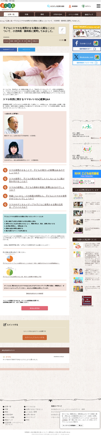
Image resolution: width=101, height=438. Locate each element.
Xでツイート (26, 49)
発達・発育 (13, 41)
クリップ (62, 30)
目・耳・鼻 (22, 41)
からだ (6, 41)
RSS (27, 420)
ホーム (2, 21)
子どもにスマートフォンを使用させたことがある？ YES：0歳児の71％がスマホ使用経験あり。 (31, 262)
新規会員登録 (34, 308)
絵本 (83, 409)
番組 (6, 412)
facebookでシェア (8, 49)
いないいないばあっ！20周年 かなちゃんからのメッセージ (92, 288)
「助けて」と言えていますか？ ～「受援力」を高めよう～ (92, 203)
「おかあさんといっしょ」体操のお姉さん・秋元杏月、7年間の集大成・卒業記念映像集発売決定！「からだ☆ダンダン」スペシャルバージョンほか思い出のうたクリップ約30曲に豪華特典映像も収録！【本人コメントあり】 (92, 258)
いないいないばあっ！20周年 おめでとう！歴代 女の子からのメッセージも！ (92, 245)
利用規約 (27, 432)
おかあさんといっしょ (58, 414)
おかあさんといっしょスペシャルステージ (65, 409)
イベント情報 (9, 417)
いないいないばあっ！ (58, 417)
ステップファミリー (90, 193)
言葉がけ (35, 41)
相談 (29, 41)
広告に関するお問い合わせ (62, 432)
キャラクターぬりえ (58, 412)
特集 (6, 409)
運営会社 (51, 432)
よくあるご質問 (31, 412)
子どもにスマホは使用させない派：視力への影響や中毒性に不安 (22, 275)
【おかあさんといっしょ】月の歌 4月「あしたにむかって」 (92, 279)
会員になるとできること (34, 409)
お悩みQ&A (9, 414)
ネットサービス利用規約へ (69, 425)
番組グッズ (9, 420)
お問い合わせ (30, 414)
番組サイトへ (95, 137)
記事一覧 (9, 21)
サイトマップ (30, 417)
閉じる (80, 425)
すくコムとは (30, 406)
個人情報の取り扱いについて (39, 432)
